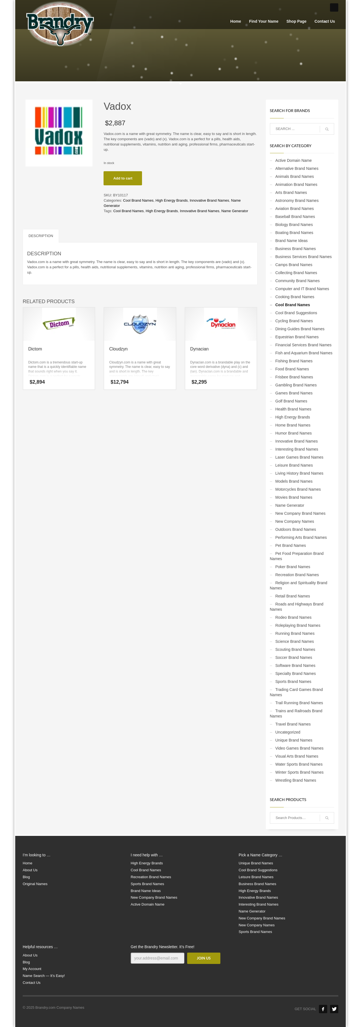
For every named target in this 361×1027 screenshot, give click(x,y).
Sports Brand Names (293, 681)
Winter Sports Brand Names (299, 772)
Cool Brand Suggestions (296, 313)
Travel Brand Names (293, 724)
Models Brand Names (294, 481)
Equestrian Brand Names (297, 337)
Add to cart (122, 178)
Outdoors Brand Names (295, 529)
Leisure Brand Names (294, 465)
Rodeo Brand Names (293, 617)
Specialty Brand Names (295, 673)
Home (27, 863)
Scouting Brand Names (295, 649)
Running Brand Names (295, 633)
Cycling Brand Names (294, 321)
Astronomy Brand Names (297, 200)
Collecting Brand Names (296, 273)
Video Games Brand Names (299, 748)
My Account (32, 969)
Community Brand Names (297, 281)
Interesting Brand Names (296, 449)
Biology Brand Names (294, 224)
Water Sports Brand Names (299, 764)
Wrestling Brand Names (295, 780)
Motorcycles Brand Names (298, 489)
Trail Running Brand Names (299, 703)
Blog (26, 877)
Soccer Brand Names (293, 657)
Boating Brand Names (294, 232)
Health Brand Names (293, 409)
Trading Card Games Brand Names (296, 692)
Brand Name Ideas (291, 240)
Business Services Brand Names (303, 256)
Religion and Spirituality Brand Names (299, 585)
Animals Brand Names (294, 176)
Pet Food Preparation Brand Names (297, 556)
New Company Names (294, 521)
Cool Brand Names (138, 200)
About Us (30, 870)
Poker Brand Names (292, 567)
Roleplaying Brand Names (298, 625)
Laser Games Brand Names (299, 457)
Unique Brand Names (294, 740)
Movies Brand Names (294, 497)
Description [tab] (41, 236)
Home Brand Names (293, 425)
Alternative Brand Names (297, 168)
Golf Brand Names (291, 401)
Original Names (35, 884)
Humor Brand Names (293, 433)
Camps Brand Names (294, 264)
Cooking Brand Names (294, 297)
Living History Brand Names (299, 473)
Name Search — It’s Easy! (44, 976)
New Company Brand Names (300, 513)
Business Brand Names (295, 248)
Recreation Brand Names (297, 575)
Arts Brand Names (291, 192)
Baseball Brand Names (295, 216)
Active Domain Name (293, 160)
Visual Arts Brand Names (296, 756)
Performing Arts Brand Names (301, 537)
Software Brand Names (295, 665)
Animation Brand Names (296, 184)
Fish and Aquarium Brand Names (303, 353)
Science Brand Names (294, 641)
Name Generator (234, 211)
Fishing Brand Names (294, 361)
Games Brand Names (294, 393)
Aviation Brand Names (294, 208)
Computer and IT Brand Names (302, 289)
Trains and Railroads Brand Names (296, 713)
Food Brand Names (292, 369)
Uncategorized (287, 732)
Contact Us (31, 983)
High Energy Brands (172, 200)
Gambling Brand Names (296, 385)
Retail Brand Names (292, 596)
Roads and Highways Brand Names (297, 607)
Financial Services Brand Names (303, 345)
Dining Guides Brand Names (299, 329)
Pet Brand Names (290, 545)
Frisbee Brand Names (294, 377)
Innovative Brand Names (209, 200)
